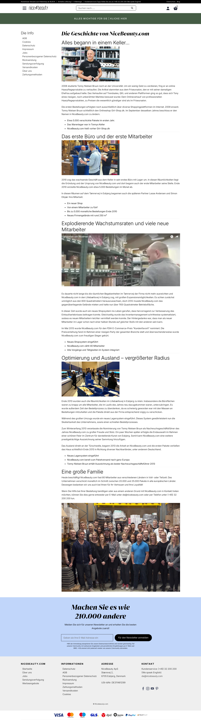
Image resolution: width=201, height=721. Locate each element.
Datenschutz (171, 2)
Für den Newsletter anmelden (133, 637)
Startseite (27, 668)
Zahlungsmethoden (32, 74)
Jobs (24, 52)
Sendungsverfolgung (33, 63)
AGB (24, 38)
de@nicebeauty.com (152, 676)
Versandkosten (30, 67)
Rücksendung (29, 60)
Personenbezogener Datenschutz (39, 56)
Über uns (27, 70)
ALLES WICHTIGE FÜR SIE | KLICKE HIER (100, 18)
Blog (178, 2)
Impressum (28, 49)
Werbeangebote (30, 683)
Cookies (26, 41)
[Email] (87, 637)
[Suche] (106, 8)
